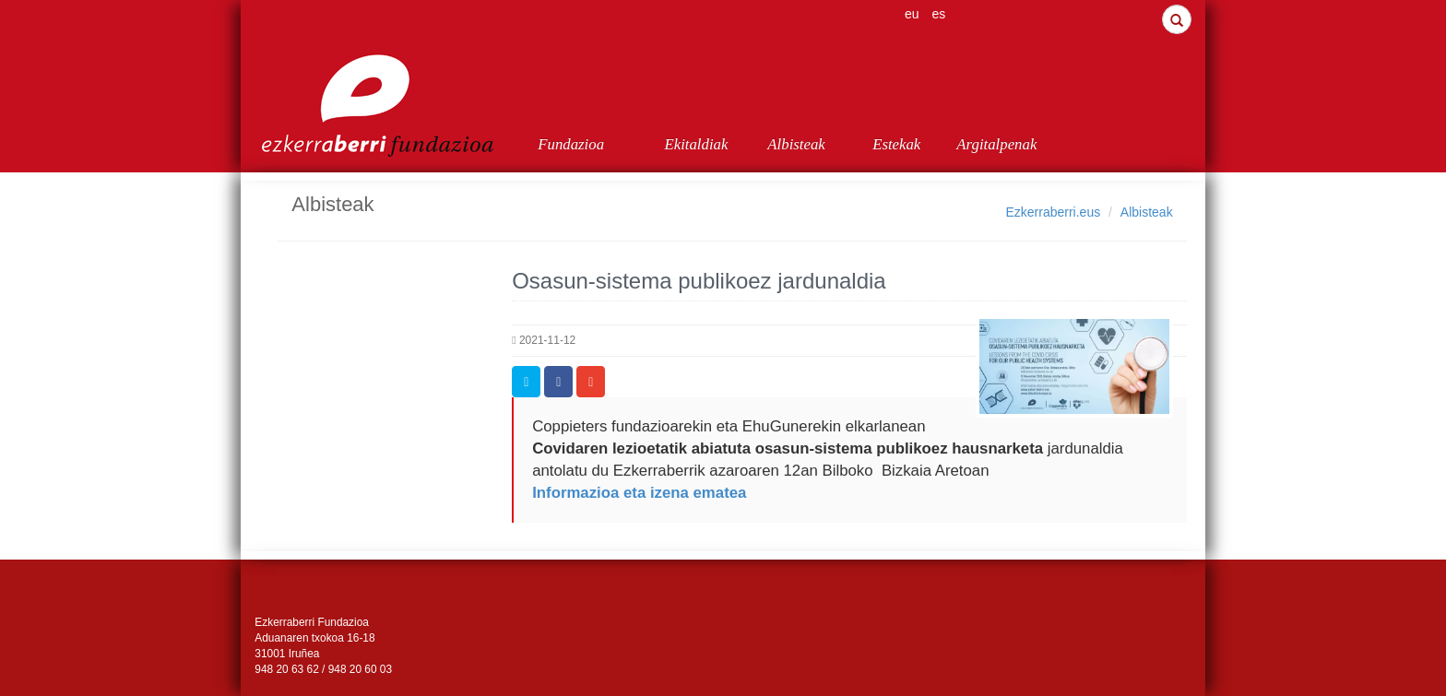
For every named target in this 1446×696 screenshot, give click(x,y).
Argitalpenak (996, 144)
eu (912, 13)
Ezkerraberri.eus (1052, 212)
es (939, 13)
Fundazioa (571, 144)
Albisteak (795, 144)
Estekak (896, 144)
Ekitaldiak (696, 144)
